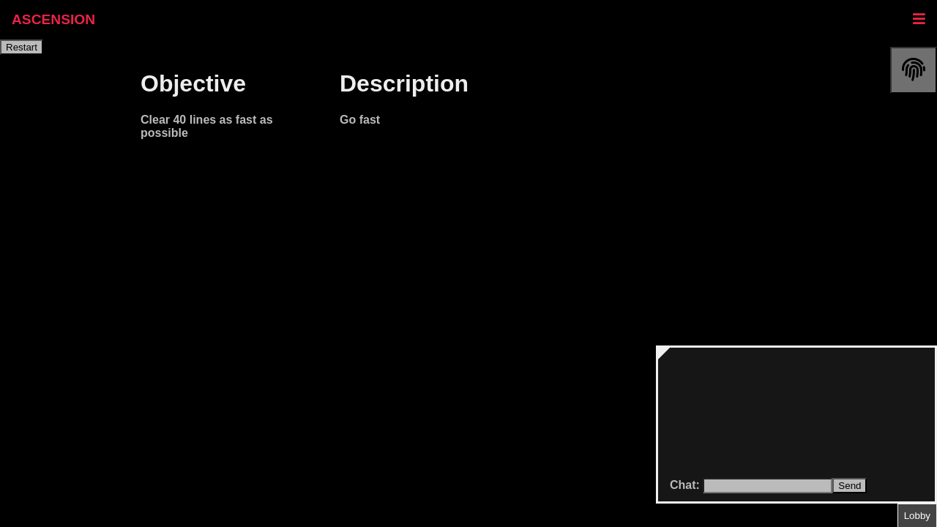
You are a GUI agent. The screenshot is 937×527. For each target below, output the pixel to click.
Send (849, 485)
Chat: (686, 485)
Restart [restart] (21, 47)
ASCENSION (53, 19)
